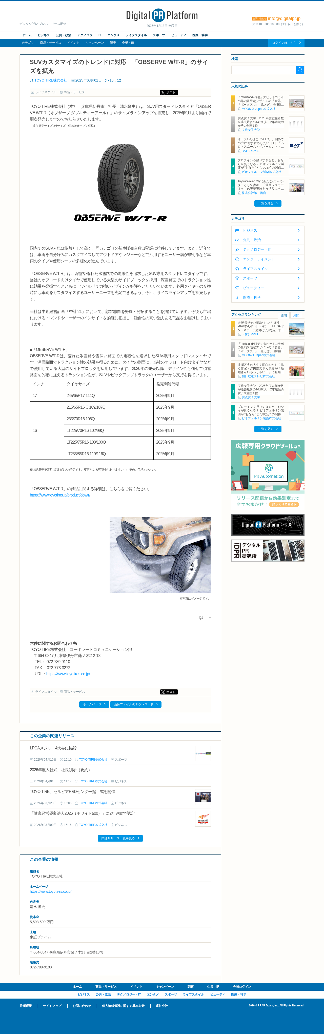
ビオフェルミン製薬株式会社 (261, 172)
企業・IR (128, 43)
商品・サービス (50, 43)
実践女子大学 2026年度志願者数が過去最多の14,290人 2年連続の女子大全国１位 (261, 121)
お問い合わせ (82, 1006)
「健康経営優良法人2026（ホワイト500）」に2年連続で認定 (82, 813)
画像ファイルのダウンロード (133, 704)
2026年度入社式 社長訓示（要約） (61, 770)
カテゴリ (28, 43)
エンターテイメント (259, 259)
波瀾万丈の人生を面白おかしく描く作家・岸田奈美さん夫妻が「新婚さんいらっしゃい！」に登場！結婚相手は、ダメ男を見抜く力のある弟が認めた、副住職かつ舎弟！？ (261, 374)
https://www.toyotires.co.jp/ (68, 674)
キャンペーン (95, 43)
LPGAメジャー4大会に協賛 (53, 748)
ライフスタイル (136, 35)
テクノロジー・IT (89, 35)
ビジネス (44, 35)
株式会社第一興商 (254, 193)
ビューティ (178, 35)
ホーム (27, 35)
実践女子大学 (251, 130)
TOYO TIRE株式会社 (50, 80)
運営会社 (162, 1006)
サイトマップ (52, 1006)
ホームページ (92, 704)
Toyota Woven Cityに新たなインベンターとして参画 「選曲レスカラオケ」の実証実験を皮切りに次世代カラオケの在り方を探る (261, 187)
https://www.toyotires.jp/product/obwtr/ (60, 495)
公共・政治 (63, 35)
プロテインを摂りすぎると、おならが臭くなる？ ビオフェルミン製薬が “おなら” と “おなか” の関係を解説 (261, 165)
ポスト (170, 92)
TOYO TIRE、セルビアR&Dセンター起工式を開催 (72, 791)
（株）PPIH (250, 334)
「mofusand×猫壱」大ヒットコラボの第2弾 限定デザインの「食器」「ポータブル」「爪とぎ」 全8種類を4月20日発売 (261, 102)
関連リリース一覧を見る (118, 838)
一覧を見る (265, 203)
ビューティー (253, 288)
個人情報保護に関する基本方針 (123, 1006)
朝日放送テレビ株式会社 (258, 376)
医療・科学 (200, 35)
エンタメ (113, 35)
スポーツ (159, 35)
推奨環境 (26, 1006)
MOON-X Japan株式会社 (258, 109)
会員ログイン (242, 986)
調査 (113, 43)
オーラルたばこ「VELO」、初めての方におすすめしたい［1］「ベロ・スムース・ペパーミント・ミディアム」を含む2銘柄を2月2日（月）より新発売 (261, 146)
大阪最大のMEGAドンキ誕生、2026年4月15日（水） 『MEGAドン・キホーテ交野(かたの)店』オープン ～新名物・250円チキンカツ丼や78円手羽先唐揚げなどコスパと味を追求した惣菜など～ (261, 332)
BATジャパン (250, 151)
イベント (73, 43)
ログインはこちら (284, 43)
